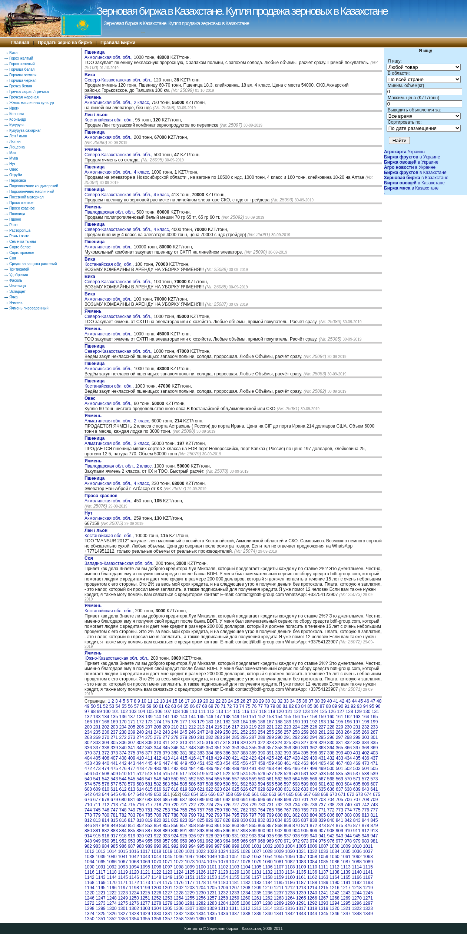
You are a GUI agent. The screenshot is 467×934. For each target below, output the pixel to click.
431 (322, 758)
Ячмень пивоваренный (29, 308)
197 (357, 721)
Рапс (13, 225)
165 (374, 716)
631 (287, 789)
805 (322, 815)
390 (261, 753)
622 (209, 789)
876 (348, 825)
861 (218, 825)
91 (347, 706)
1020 (178, 851)
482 (175, 768)
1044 (156, 856)
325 (287, 742)
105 (150, 711)
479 (149, 768)
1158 (268, 877)
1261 (257, 898)
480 (157, 768)
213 (201, 727)
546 (140, 778)
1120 (134, 872)
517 (183, 773)
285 (235, 737)
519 (201, 773)
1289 (279, 903)
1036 (357, 851)
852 (140, 825)
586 (192, 784)
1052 (246, 856)
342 (140, 747)
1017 (145, 851)
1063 (368, 856)
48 (379, 701)
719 (166, 804)
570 (348, 778)
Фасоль (15, 280)
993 (183, 846)
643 (96, 794)
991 (166, 846)
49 (87, 706)
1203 (190, 887)
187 (270, 721)
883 (114, 830)
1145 (123, 877)
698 (278, 799)
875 (339, 825)
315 (201, 742)
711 (96, 804)
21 (211, 701)
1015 (123, 851)
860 (209, 825)
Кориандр (17, 119)
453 (218, 763)
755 (183, 810)
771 (322, 810)
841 (339, 820)
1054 (268, 856)
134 (105, 716)
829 (235, 820)
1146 (134, 877)
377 (149, 753)
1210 (268, 887)
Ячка (13, 297)
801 (287, 815)
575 (96, 784)
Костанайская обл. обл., (110, 117)
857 (183, 825)
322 (261, 742)
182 (227, 721)
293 (304, 737)
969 (270, 841)
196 (348, 721)
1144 (112, 877)
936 (278, 835)
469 (357, 763)
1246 (90, 898)
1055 (279, 856)
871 (304, 825)
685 (166, 799)
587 (201, 784)
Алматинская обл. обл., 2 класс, (118, 418)
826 (209, 820)
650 (157, 794)
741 (357, 804)
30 (267, 701)
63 (173, 706)
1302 (134, 908)
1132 (268, 872)
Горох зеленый (22, 64)
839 (322, 820)
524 (244, 773)
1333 (190, 913)
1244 (357, 892)
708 (365, 799)
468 (348, 763)
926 (192, 835)
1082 (290, 861)
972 (296, 841)
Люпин (15, 142)
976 (331, 841)
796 (244, 815)
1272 (90, 903)
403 (374, 753)
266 (365, 732)
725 (218, 804)
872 (313, 825)
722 (192, 804)
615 (149, 789)
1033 (323, 851)
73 (235, 706)
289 (270, 737)
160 (331, 716)
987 (131, 846)
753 (166, 810)
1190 (334, 882)
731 (270, 804)
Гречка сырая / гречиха (29, 92)
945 (357, 835)
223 (287, 727)
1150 (178, 877)
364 (331, 747)
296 (331, 737)
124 (314, 711)
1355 (145, 918)
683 (149, 799)
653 (186, 794)
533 (322, 773)
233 (374, 727)
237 (114, 732)
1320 (334, 908)
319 (235, 742)
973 (304, 841)
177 (183, 721)
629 (270, 789)
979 (357, 841)
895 (218, 830)
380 (175, 753)
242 (157, 732)
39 (323, 701)
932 (244, 835)
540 (88, 778)
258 (296, 732)
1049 (212, 856)
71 (223, 706)
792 (209, 815)
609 (96, 789)
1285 (234, 903)
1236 (268, 892)
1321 (346, 908)
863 (235, 825)
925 (183, 835)
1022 (201, 851)
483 (183, 768)
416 (192, 758)
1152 (201, 877)
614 (140, 789)
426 (278, 758)
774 (348, 810)
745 (96, 810)
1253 (167, 898)
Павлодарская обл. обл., (110, 209)
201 (96, 727)
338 (105, 747)
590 (227, 784)
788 (175, 815)
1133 (279, 872)
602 (331, 784)
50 (93, 706)
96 (377, 706)
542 (105, 778)
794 (227, 815)
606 (365, 784)
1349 (368, 913)
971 (287, 841)
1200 (156, 887)
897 (235, 830)
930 (227, 835)
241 (149, 732)
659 (238, 794)
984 (105, 846)
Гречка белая (20, 86)
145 (201, 716)
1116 (90, 872)
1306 (178, 908)
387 (235, 753)
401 (357, 753)
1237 (279, 892)
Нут (12, 164)
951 (114, 841)
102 (124, 711)
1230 (201, 892)
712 (105, 804)
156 (296, 716)
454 (227, 763)
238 (123, 732)
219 (252, 727)
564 (296, 778)
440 (105, 763)
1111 (323, 867)
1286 (246, 903)
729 (252, 804)
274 (140, 737)
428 (296, 758)
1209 (257, 887)
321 (252, 742)
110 (193, 711)
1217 (346, 887)
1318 (312, 908)
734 (296, 804)
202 (105, 727)
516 (175, 773)
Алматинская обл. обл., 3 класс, (118, 441)
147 (218, 716)
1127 (212, 872)
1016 (134, 851)
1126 (201, 872)
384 (209, 753)
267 (374, 732)
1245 (368, 892)
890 (175, 830)
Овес (13, 169)
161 (339, 716)
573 (374, 778)
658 (229, 794)
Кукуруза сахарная (25, 130)
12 (156, 701)
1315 (279, 908)
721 (183, 804)
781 (114, 815)
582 (157, 784)
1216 (334, 887)
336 (88, 747)
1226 (156, 892)
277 (166, 737)
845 (374, 820)
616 (157, 789)
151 (252, 716)
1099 (190, 867)
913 (374, 830)
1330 (156, 913)
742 (365, 804)
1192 (357, 882)
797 (252, 815)
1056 (290, 856)
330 (331, 742)
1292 (312, 903)
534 (331, 773)
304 (105, 742)
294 (313, 737)
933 (252, 835)
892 (192, 830)
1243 (346, 892)
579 (131, 784)
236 (105, 732)
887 (149, 830)
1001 (257, 846)
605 (357, 784)
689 (201, 799)
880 (88, 830)
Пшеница (17, 214)
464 (313, 763)
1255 (190, 898)
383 (201, 753)
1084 (312, 861)
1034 (334, 851)
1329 (145, 913)
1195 (101, 887)
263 (339, 732)
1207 (234, 887)
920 (140, 835)
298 (348, 737)
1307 (190, 908)
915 (96, 835)
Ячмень (16, 303)
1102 (223, 867)
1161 (301, 877)
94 (365, 706)
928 (209, 835)
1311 (234, 908)
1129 (234, 872)
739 (339, 804)
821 (166, 820)
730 (261, 804)
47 (372, 701)
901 (270, 830)
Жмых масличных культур (31, 103)
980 (365, 841)
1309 (212, 908)
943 (339, 835)
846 (88, 825)
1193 (368, 882)
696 (261, 799)
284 (227, 737)
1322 (357, 908)
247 (201, 732)
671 (342, 794)
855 (166, 825)
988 (140, 846)
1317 (301, 908)
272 (123, 737)
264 (348, 732)
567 (322, 778)
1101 (212, 867)
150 (244, 716)
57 (136, 706)
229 (339, 727)
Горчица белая (21, 69)
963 (218, 841)
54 (118, 706)
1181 (234, 882)
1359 (190, 918)
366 (348, 747)
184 (244, 721)
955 (149, 841)
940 (313, 835)
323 (270, 742)
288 (261, 737)
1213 (301, 887)
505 (374, 768)
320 (244, 742)
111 (202, 711)
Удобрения (18, 275)
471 (374, 763)
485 (201, 768)
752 (157, 810)
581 (149, 784)
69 (210, 706)
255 (270, 732)
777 (374, 810)
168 (105, 721)
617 (166, 789)
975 (322, 841)
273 (131, 737)
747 (114, 810)
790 (192, 815)
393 (287, 753)
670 (333, 794)
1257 (212, 898)
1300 (112, 908)
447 (166, 763)
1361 (212, 918)
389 (252, 753)
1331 (167, 913)
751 (149, 810)
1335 (212, 913)
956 (157, 841)
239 (131, 732)
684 (157, 799)
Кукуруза (16, 125)
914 (88, 835)
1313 (257, 908)
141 (166, 716)
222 (278, 727)
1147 (145, 877)
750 (140, 810)
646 (123, 794)
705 (339, 799)
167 (96, 721)
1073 (190, 861)
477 (131, 768)
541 (96, 778)
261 (322, 732)
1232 (223, 892)
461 (287, 763)
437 (374, 758)
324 (278, 742)
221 (270, 727)
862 (227, 825)
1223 (123, 892)
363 (322, 747)
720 (175, 804)
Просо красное (22, 208)
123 (306, 711)
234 (88, 732)
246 (192, 732)
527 (270, 773)
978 (348, 841)
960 (192, 841)
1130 (246, 872)
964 (227, 841)
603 (339, 784)
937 (287, 835)
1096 (156, 867)
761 (235, 810)
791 (201, 815)
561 (270, 778)
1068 (134, 861)
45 (360, 701)
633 (304, 789)
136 (123, 716)
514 (157, 773)
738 (331, 804)
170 (123, 721)
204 (123, 727)
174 (157, 721)
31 (273, 701)
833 (270, 820)
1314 (268, 908)
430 (313, 758)
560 (261, 778)
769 (304, 810)
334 (365, 742)
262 (331, 732)
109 (184, 711)
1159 (279, 877)
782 (123, 815)
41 (335, 701)
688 (192, 799)
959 (183, 841)
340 (123, 747)
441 (114, 763)
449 (183, 763)
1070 (156, 861)
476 (123, 768)
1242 (334, 892)
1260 (246, 898)
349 (201, 747)
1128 (223, 872)
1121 (145, 872)
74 (241, 706)
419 (218, 758)
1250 (134, 898)
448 (175, 763)
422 (244, 758)
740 (348, 804)
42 (342, 701)
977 (339, 841)
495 (287, 768)
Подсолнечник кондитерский (33, 186)
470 (365, 763)
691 (218, 799)
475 (114, 768)
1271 (368, 898)
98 (93, 711)
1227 (167, 892)
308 (140, 742)
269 (96, 737)
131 (375, 711)
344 (157, 747)
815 (114, 820)
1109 (301, 867)
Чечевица (17, 286)
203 (114, 727)
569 (339, 778)
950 (105, 841)
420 (227, 758)
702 (313, 799)
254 (261, 732)
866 (261, 825)
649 (149, 794)
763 (252, 810)
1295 (346, 903)
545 (131, 778)
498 (313, 768)
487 (218, 768)
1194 (90, 887)
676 (88, 799)
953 (131, 841)
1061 (346, 856)
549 (166, 778)
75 (247, 706)
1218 (357, 887)
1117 (101, 872)
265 (357, 732)
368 (365, 747)
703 (322, 799)
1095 (145, 867)
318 (227, 742)
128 (349, 711)
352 (227, 747)
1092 (112, 867)
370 (88, 753)
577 (114, 784)
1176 (178, 882)
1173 (145, 882)
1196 (112, 887)
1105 (257, 867)
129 (358, 711)
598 (296, 784)
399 (339, 753)
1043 (145, 856)
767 (287, 810)
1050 (223, 856)
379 (166, 753)
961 (201, 841)
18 (193, 701)
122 (297, 711)
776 (365, 810)
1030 (290, 851)
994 (192, 846)
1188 (312, 882)
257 (287, 732)
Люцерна (17, 147)
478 (140, 768)
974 (313, 841)
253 (252, 732)
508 (105, 773)
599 (304, 784)
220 (261, 727)
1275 (123, 903)
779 (96, 815)
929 (218, 835)
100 (106, 711)
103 (132, 711)
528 (278, 773)
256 (278, 732)
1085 (323, 861)
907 (322, 830)
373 (114, 753)
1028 (268, 851)
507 (96, 773)
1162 (312, 877)
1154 (223, 877)
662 (264, 794)
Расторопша (19, 230)
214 (209, 727)
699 (287, 799)
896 (227, 830)
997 (218, 846)
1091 (101, 867)
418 (209, 758)
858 (192, 825)
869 (287, 825)
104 (141, 711)
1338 (246, 913)
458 (261, 763)
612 (123, 789)
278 (175, 737)
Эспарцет (17, 291)
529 (287, 773)
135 (114, 716)
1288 (268, 903)
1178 (201, 882)
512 (140, 773)
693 (235, 799)
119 (271, 711)
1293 (323, 903)
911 (357, 830)
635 (322, 789)
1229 (190, 892)
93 (359, 706)
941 (322, 835)
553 (201, 778)
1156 (246, 877)
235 (96, 732)
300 (365, 737)
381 (183, 753)
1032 (312, 851)
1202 (178, 887)
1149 (167, 877)
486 (209, 768)
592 (244, 784)
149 (235, 716)
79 (272, 706)
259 (304, 732)
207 (149, 727)
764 (261, 810)
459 (270, 763)
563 (287, 778)
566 (313, 778)
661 (255, 794)
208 (157, 727)
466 (331, 763)
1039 (101, 856)
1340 (268, 913)
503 (357, 768)
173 (149, 721)
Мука (13, 158)
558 (244, 778)
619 (183, 789)
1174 (156, 882)
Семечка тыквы (22, 242)
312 (175, 742)
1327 (123, 913)
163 (357, 716)
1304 (156, 908)
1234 (246, 892)
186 (261, 721)
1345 (323, 913)
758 (209, 810)
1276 (134, 903)
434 (348, 758)
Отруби (15, 175)
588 (209, 784)
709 (374, 799)
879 (374, 825)
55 (124, 706)
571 (357, 778)
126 (332, 711)
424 (261, 758)
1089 (368, 861)
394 (296, 753)
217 (235, 727)
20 (205, 701)
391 (270, 753)
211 (183, 727)
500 (331, 768)
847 (96, 825)
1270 (357, 898)
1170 (112, 882)
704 (331, 799)
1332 (178, 913)
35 (298, 701)
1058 (312, 856)
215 (218, 727)
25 (236, 701)
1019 (167, 851)
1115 (368, 867)
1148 (156, 877)
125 (323, 711)
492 (261, 768)
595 (270, 784)
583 (166, 784)
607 (374, 784)
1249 (123, 898)
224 (296, 727)
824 (192, 820)
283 (218, 737)
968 (261, 841)
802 (296, 815)
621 (201, 789)
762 (244, 810)
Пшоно (15, 219)
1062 (357, 856)
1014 (112, 851)
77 (260, 706)
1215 (323, 887)
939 (304, 835)
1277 (145, 903)
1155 (234, 877)
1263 (279, 898)
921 (149, 835)
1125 (190, 872)
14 (168, 701)
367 (357, 747)
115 (237, 711)
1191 (346, 882)
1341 (279, 913)
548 (157, 778)
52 (105, 706)
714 (123, 804)
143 (183, 716)
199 (374, 721)
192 (313, 721)
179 (201, 721)
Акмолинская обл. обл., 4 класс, (118, 169)
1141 (368, 872)
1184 (268, 882)
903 (287, 830)
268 (88, 737)
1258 (223, 898)
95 (371, 706)
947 (374, 835)
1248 (112, 898)
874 (331, 825)
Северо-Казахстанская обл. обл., (119, 77)
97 (87, 711)
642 (88, 794)
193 (322, 721)
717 (149, 804)
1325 (101, 913)
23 (224, 701)
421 (235, 758)
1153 (212, 877)
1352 (112, 918)
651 (166, 794)
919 (131, 835)
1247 (101, 898)
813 (96, 820)
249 (218, 732)
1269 (346, 898)
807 (339, 815)
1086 (334, 861)
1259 (234, 898)
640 (365, 789)
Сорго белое (20, 247)
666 (298, 794)
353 (235, 747)
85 (309, 706)
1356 (156, 918)
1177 (190, 882)
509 (114, 773)
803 (304, 815)
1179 (212, 882)
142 (175, 716)
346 (175, 747)
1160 (290, 877)
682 (140, 799)
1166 (357, 877)
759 (218, 810)
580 (140, 784)
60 (155, 706)
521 (218, 773)
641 (374, 789)
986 (123, 846)
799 (270, 815)
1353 (123, 918)
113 (219, 711)
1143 (101, 877)
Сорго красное (21, 253)
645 (114, 794)
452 (209, 763)
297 (339, 737)
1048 (201, 856)
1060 (334, 856)
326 (296, 742)
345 (166, 747)
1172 (134, 882)
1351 (101, 918)
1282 (201, 903)
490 (244, 768)
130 (366, 711)
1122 (156, 872)
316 (209, 742)
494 (278, 768)
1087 (346, 861)
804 (313, 815)
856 (175, 825)
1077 (234, 861)
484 (192, 768)
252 (244, 732)
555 (218, 778)
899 (252, 830)
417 (201, 758)
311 (166, 742)
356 (261, 747)
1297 (368, 903)
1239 (301, 892)
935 (270, 835)
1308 (201, 908)
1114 (357, 867)
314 (192, 742)
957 (166, 841)
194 (331, 721)
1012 (90, 851)
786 (157, 815)
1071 (167, 861)
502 (348, 768)
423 (252, 758)
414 (175, 758)
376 (140, 753)
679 (114, 799)
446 (157, 763)
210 (175, 727)
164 (365, 716)
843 (357, 820)
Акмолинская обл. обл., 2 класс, (118, 100)
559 (252, 778)
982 (88, 846)
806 (331, 815)
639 (357, 789)
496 (296, 768)
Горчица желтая (23, 75)
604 (348, 784)
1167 (368, 877)
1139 (346, 872)
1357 (167, 918)
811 (374, 815)
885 (131, 830)
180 (209, 721)
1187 (301, 882)
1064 (90, 861)
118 (262, 711)
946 (365, 835)
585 (183, 784)
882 (105, 830)
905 (304, 830)
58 (142, 706)
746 (105, 810)
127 (340, 711)
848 (105, 825)
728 (244, 804)
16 (181, 701)
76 (254, 706)
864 (244, 825)
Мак (12, 153)
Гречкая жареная (24, 97)
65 (185, 706)
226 (313, 727)
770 (313, 810)
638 (348, 789)
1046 (178, 856)
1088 (357, 861)
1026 (246, 851)
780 (105, 815)
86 (316, 706)
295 (322, 737)
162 (348, 716)
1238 (290, 892)
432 (331, 758)
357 (270, 747)
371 (96, 753)
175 (166, 721)
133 (96, 716)
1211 (279, 887)
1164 (334, 877)
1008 (334, 846)
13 (162, 701)
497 (304, 768)
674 (368, 794)
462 (296, 763)
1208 (246, 887)
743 (374, 804)
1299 (101, 908)
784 (140, 815)
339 (114, 747)
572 (365, 778)
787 (166, 815)
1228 (178, 892)
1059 (323, 856)
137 (131, 716)
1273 (101, 903)
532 (313, 773)
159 (322, 716)
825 (201, 820)
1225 (145, 892)
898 (244, 830)
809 (357, 815)
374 (123, 753)
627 (252, 789)
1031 (301, 851)
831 (252, 820)
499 (322, 768)
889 (166, 830)
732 (278, 804)
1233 (234, 892)
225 (304, 727)
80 (278, 706)
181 (218, 721)
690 (209, 799)
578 (123, 784)
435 (357, 758)
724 (209, 804)
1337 (234, 913)
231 (357, 727)
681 (131, 799)
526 (261, 773)
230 (348, 727)
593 (252, 784)
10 (143, 701)
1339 (257, 913)
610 (105, 789)
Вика (13, 53)
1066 (112, 861)
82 (291, 706)
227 (322, 727)
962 (209, 841)
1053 (257, 856)
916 (105, 835)
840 (331, 820)
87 (322, 706)
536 (348, 773)
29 (261, 701)
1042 (134, 856)
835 (287, 820)
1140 (357, 872)
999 (235, 846)
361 (304, 747)
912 (365, 830)
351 (218, 747)
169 (114, 721)
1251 (145, 898)
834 (278, 820)
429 (304, 758)
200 (88, 727)
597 (287, 784)
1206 (223, 887)
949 (96, 841)
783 (131, 815)
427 (287, 758)
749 (131, 810)
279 (183, 737)
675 (376, 794)
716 (140, 804)
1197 (123, 887)
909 (339, 830)
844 (365, 820)
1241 (323, 892)
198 (365, 721)
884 (123, 830)
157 (304, 716)
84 (303, 706)
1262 (268, 898)
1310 (223, 908)
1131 (257, 872)
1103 (234, 867)
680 (123, 799)
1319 (323, 908)
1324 (90, 913)
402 (365, 753)
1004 (290, 846)
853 (149, 825)
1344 (312, 913)
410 (140, 758)
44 (354, 701)
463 (304, 763)
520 (209, 773)
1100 (201, 867)
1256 (201, 898)
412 (157, 758)
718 (157, 804)
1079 (257, 861)
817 (131, 820)
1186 (290, 882)
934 (261, 835)
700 (296, 799)
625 (235, 789)
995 (201, 846)
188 (278, 721)
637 (339, 789)
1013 (101, 851)
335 (374, 742)
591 (235, 784)
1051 (234, 856)
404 (88, 758)
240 (140, 732)
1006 (312, 846)
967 (252, 841)
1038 (90, 856)
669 (324, 794)
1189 (323, 882)
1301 (123, 908)
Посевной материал (26, 197)
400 (348, 753)
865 (252, 825)
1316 (290, 908)
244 (175, 732)
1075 (212, 861)
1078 (246, 861)
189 (287, 721)
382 (192, 753)
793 (218, 815)
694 (244, 799)
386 (227, 753)
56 (130, 706)
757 (201, 810)
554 (209, 778)
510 (123, 773)
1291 (301, 903)
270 (105, 737)
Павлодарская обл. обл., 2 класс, (119, 463)
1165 (346, 877)
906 (313, 830)
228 (331, 727)
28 (255, 701)
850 (123, 825)
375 (131, 753)
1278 (156, 903)
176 (175, 721)
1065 (101, 861)
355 (252, 747)
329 (322, 742)
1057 (301, 856)
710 (88, 804)
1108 (290, 867)
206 (140, 727)
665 (290, 794)
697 (270, 799)
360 (296, 747)
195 (339, 721)
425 (270, 758)
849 (114, 825)
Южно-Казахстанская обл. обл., (117, 655)
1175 (167, 882)
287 (252, 737)
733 (287, 804)
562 (278, 778)
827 (218, 820)
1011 (368, 846)
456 (244, 763)
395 (304, 753)
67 (198, 706)
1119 (123, 872)
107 (167, 711)
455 (235, 763)
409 (131, 758)
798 (261, 815)
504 (365, 768)
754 (175, 810)
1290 (290, 903)
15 (174, 701)
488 (227, 768)
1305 (167, 908)
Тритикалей (19, 269)
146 (209, 716)
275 (149, 737)
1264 (290, 898)
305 (114, 742)
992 (175, 846)
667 (307, 794)
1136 (312, 872)
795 (235, 815)
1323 (368, 908)
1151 (190, 877)
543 (114, 778)
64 (180, 706)
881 (96, 830)
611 (114, 789)
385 (218, 753)
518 (192, 773)
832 (261, 820)
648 (140, 794)
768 (296, 810)
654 (194, 794)
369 (374, 747)
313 (183, 742)
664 (281, 794)
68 (204, 706)
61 (161, 706)
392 (278, 753)
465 (322, 763)
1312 (246, 908)
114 (228, 711)
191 (304, 721)
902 (278, 830)
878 (365, 825)
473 (96, 768)
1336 (223, 913)
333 (357, 742)
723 (201, 804)
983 (96, 846)
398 (331, 753)
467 (339, 763)
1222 (112, 892)
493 (270, 768)
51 (99, 706)
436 (365, 758)
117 (254, 711)
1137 (323, 872)
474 (105, 768)
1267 (323, 898)
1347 (346, 913)
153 (270, 716)
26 (243, 701)
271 (114, 737)
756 (192, 810)
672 (350, 794)
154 (278, 716)
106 (158, 711)
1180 (223, 882)
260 (313, 732)
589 (218, 784)
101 (115, 711)
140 (157, 716)
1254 (178, 898)
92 (353, 706)
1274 (112, 903)
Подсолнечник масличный (31, 192)
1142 (90, 877)
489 (235, 768)
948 (88, 841)
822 (175, 820)
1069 (145, 861)
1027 (257, 851)
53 (111, 706)
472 (88, 768)
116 (245, 711)
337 (96, 747)
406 (105, 758)
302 (88, 742)
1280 (178, 903)
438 (88, 763)
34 (292, 701)
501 (339, 768)
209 (166, 727)
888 (157, 830)
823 (183, 820)
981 (374, 841)
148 (227, 716)
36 (304, 701)
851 (131, 825)
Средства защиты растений (33, 264)
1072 (178, 861)
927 (201, 835)
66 (192, 706)
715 (131, 804)
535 (339, 773)
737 (322, 804)
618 (175, 789)
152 (261, 716)
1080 (268, 861)
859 (201, 825)
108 (176, 711)
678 (105, 799)
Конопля (16, 114)
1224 (134, 892)
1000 (246, 846)
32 (280, 701)
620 (192, 789)
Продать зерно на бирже (65, 42)
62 (167, 706)
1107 (279, 867)
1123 (167, 872)
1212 (290, 887)
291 (287, 737)
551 (183, 778)
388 (244, 753)
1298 (90, 908)
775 (357, 810)
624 (227, 789)
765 (270, 810)
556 (227, 778)
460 (278, 763)
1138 (334, 872)
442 (123, 763)
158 (313, 716)
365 (339, 747)
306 (123, 742)
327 (304, 742)
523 (235, 773)
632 (296, 789)
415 (183, 758)
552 (192, 778)
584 (175, 784)
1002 (268, 846)
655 (203, 794)
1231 (212, 892)
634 (313, 789)
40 (329, 701)
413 (166, 758)
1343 (301, 913)
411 (149, 758)
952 (123, 841)
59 (148, 706)
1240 (312, 892)
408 (123, 758)
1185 (279, 882)
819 (149, 820)
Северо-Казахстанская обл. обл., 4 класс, (128, 192)
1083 (301, 861)
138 (140, 716)
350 (209, 747)
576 (105, 784)
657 (220, 794)
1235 (257, 892)
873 (322, 825)
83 (297, 706)
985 (114, 846)
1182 (246, 882)
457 (252, 763)
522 (227, 773)
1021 (190, 851)
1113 (346, 867)
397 (322, 753)
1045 (167, 856)
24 (230, 701)
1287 (257, 903)
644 (105, 794)
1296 (357, 903)
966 (244, 841)
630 (278, 789)
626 (244, 789)
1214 (312, 887)
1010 (357, 846)
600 (313, 784)
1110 (312, 867)
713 (114, 804)
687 (183, 799)
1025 (234, 851)
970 (278, 841)
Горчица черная (22, 80)
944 (348, 835)
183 (235, 721)
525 (252, 773)
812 (88, 820)
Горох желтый (21, 58)
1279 (167, 903)
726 (227, 804)
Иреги (14, 108)
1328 (134, 913)
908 (331, 830)
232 (365, 727)
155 (287, 716)
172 (140, 721)
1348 (357, 913)
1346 (334, 913)
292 (296, 737)
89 (334, 706)
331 (339, 742)
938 (296, 835)
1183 (257, 882)
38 (317, 701)
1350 (90, 918)
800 (278, 815)
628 (261, 789)
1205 (212, 887)
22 (218, 701)
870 (296, 825)
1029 (279, 851)
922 (157, 835)
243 (166, 732)
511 (131, 773)
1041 (123, 856)
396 (313, 753)
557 (235, 778)
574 (88, 784)
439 (96, 763)
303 (96, 742)
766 (278, 810)
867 (270, 825)
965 (235, 841)
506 (88, 773)
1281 (190, 903)
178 (192, 721)
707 (357, 799)
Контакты (193, 928)
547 (149, 778)
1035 (346, 851)
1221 (101, 892)
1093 (123, 867)
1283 (212, 903)
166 (88, 721)
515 (166, 773)
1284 (223, 903)
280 (192, 737)
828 (227, 820)
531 (304, 773)
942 (331, 835)
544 (123, 778)
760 (227, 810)
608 (88, 789)
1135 (301, 872)
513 (149, 773)
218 (244, 727)
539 (374, 773)
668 (315, 794)
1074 (201, 861)
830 (244, 820)
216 (227, 727)
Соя (12, 258)
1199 (145, 887)
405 (96, 758)
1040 (112, 856)
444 (140, 763)
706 (348, 799)
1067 (123, 861)
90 (340, 706)
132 (88, 716)
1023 (212, 851)
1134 (290, 872)
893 (201, 830)
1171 (123, 882)
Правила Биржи (117, 42)
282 (209, 737)
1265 (301, 898)
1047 (190, 856)
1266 (312, 898)
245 (183, 732)
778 (88, 815)
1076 (223, 861)
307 (131, 742)
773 (339, 810)
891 (183, 830)
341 (131, 747)
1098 (178, 867)
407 (114, 758)
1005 (301, 846)
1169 (101, 882)
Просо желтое (21, 203)
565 (304, 778)
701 (304, 799)
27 (248, 701)
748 (123, 810)
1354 (134, 918)
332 (348, 742)
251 (235, 732)
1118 (112, 872)
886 (140, 830)
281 (201, 737)
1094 (134, 867)
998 (227, 846)
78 (266, 706)
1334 (201, 913)
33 (286, 701)
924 (175, 835)
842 (348, 820)
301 (374, 737)
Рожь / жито (19, 236)
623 (218, 789)
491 (252, 768)
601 (322, 784)
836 (296, 820)
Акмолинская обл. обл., (109, 55)
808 (348, 815)
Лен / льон (18, 136)
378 (157, 753)
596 (278, 784)
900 (261, 830)
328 (313, 742)
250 (227, 732)
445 (149, 763)
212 (192, 727)
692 (227, 799)
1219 (368, 887)
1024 (223, 851)
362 (313, 747)
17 (187, 701)
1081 (279, 861)
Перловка (17, 180)
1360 (201, 918)
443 (131, 763)
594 (261, 784)
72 (229, 706)
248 (209, 732)
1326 (112, 913)
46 (366, 701)
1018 (156, 851)
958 (175, 841)
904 (296, 830)
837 (304, 820)
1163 (323, 877)
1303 (145, 908)
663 (272, 794)
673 (359, 794)
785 (149, 815)
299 (357, 737)
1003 (279, 846)
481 (166, 768)
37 (310, 701)
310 (157, 742)
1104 (246, 867)
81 (285, 706)
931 (235, 835)
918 (123, 835)
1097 (167, 867)
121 (288, 711)
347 (183, 747)
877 (357, 825)
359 (287, 747)
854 (157, 825)
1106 (268, 867)
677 (96, 799)
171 (131, 721)
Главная (20, 42)
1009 (346, 846)
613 (131, 789)
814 (105, 820)
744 (88, 810)
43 (348, 701)
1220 (90, 892)
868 (278, 825)
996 (209, 846)
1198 (134, 887)
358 (278, 747)
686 (175, 799)
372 (105, 753)
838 (313, 820)
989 (149, 846)
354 (244, 747)
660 (246, 794)
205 (131, 727)
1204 (201, 887)
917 (114, 835)
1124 (178, 872)
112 (211, 711)
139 (149, 716)
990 (157, 846)
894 (209, 830)
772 (331, 810)
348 (192, 747)
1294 (334, 903)
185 (252, 721)
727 (235, 804)
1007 (323, 846)
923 (166, 835)
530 (296, 773)
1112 (334, 867)
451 (201, 763)
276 (157, 737)
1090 (90, 867)
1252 (156, 898)
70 (217, 706)
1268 (334, 898)
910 (348, 830)
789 (183, 815)
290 (278, 737)
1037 (368, 851)
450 (192, 763)
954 (140, 841)
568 (331, 778)
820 (157, 820)
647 (131, 794)
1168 (90, 882)
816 (123, 820)
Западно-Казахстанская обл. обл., (120, 561)
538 (365, 773)
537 (357, 773)
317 (218, 742)
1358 (178, 918)
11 (150, 701)
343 (149, 747)
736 (313, 804)
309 (149, 742)
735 (304, 804)
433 (339, 758)
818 (140, 820)
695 (252, 799)
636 (331, 789)
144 (192, 716)
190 (296, 721)
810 (365, 815)
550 (175, 778)
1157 (257, 877)
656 (212, 794)
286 (244, 737)
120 (280, 711)
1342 (290, 913)
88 (328, 706)
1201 (167, 887)
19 (199, 701)
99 (99, 711)
